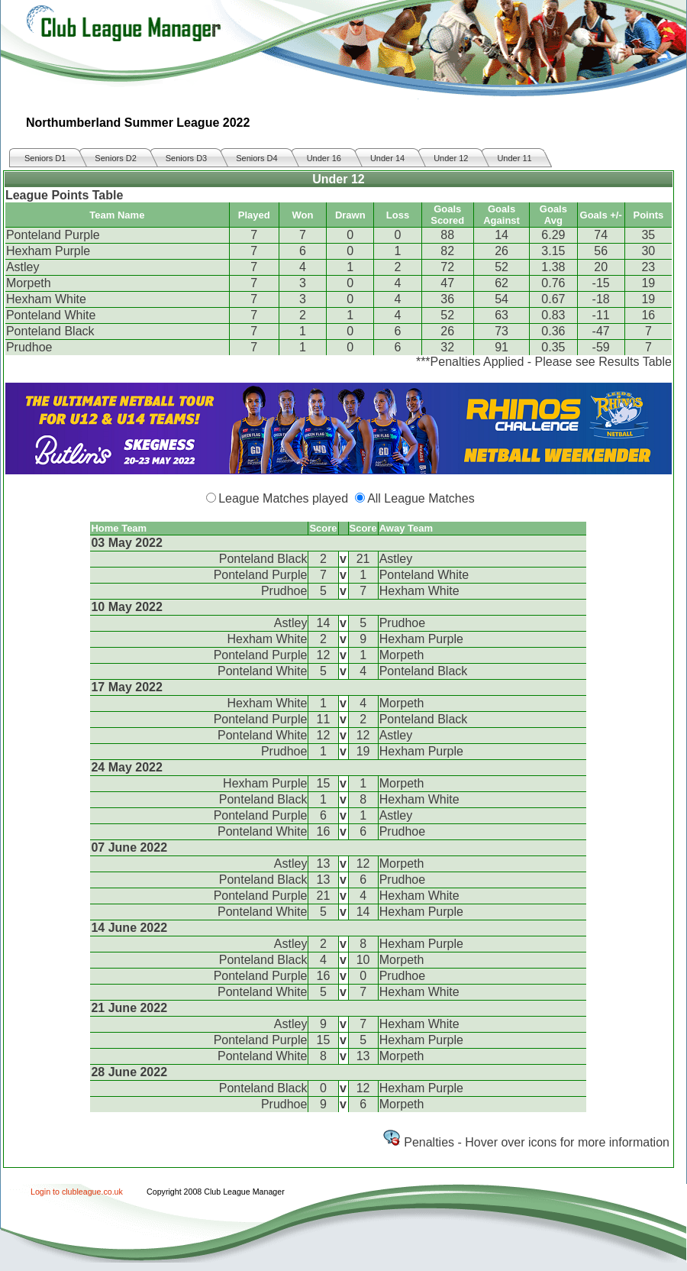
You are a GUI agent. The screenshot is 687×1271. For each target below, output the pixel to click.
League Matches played (283, 498)
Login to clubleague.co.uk (77, 1191)
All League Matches (421, 498)
